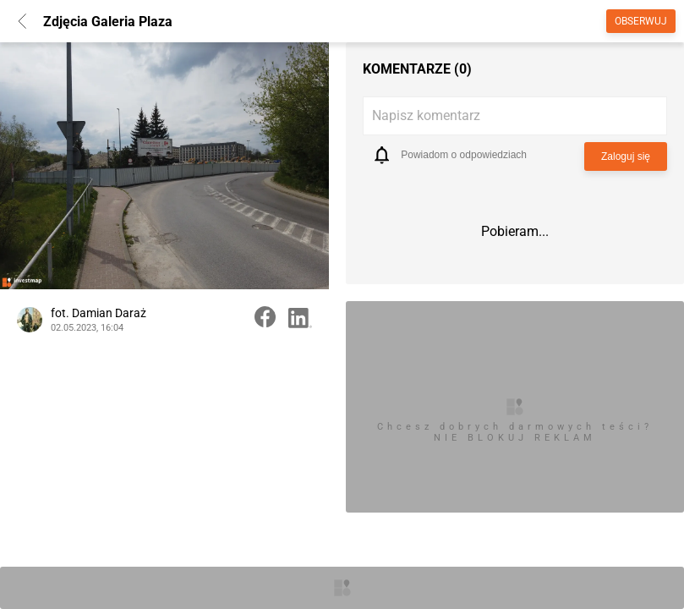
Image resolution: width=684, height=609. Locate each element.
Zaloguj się (625, 156)
